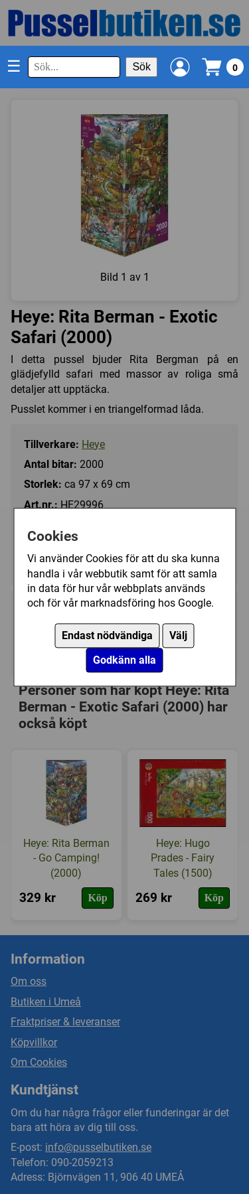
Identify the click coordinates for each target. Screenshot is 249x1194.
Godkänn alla (124, 660)
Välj (178, 635)
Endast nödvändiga (107, 635)
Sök (141, 66)
